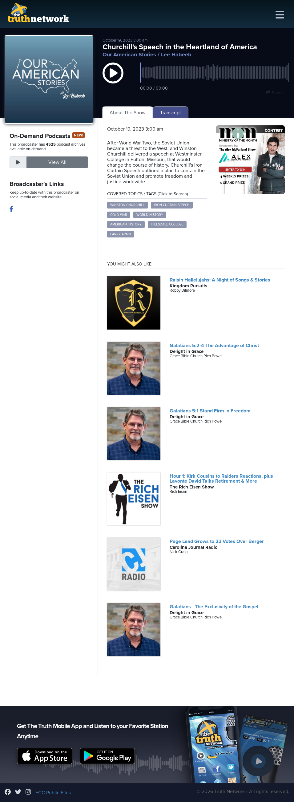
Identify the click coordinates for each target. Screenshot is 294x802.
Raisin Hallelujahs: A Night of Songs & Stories (220, 280)
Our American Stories (129, 54)
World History (149, 215)
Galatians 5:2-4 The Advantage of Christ (214, 345)
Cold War (118, 215)
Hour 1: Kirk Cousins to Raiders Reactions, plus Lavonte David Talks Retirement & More (221, 478)
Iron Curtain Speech (172, 205)
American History (126, 224)
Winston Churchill (127, 205)
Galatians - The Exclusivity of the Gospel (214, 607)
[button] (113, 79)
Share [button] (274, 92)
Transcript (170, 113)
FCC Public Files (53, 793)
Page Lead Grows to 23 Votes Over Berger (217, 541)
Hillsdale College (167, 224)
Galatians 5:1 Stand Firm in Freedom (210, 411)
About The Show (128, 113)
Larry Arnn (120, 234)
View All (57, 162)
